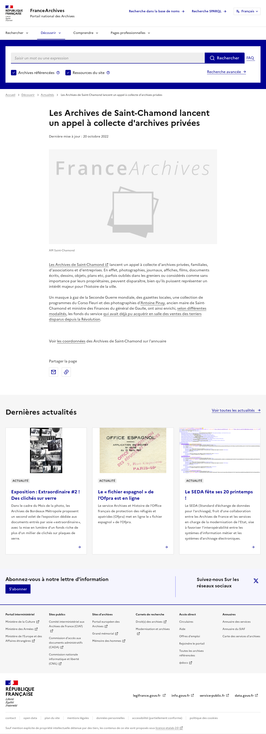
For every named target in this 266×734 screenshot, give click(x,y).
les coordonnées (71, 341)
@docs (183, 663)
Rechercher (14, 33)
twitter (256, 580)
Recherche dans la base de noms (154, 11)
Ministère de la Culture (20, 622)
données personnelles (110, 718)
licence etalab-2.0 (167, 728)
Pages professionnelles (128, 33)
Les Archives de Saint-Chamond (76, 264)
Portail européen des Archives (106, 624)
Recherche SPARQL (206, 11)
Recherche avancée (224, 71)
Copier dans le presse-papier (66, 372)
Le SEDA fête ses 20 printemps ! (219, 495)
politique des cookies (204, 718)
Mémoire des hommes (106, 641)
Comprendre (83, 33)
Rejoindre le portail (192, 644)
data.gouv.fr (244, 695)
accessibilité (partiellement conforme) (157, 718)
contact (10, 718)
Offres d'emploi (189, 636)
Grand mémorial (103, 634)
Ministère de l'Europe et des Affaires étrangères (23, 638)
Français (247, 11)
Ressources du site (89, 72)
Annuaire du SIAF (234, 629)
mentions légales (78, 718)
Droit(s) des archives (149, 622)
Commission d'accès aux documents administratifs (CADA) (65, 642)
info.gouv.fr (180, 695)
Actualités (47, 95)
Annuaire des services (237, 622)
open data (30, 718)
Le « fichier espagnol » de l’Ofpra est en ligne (126, 495)
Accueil (10, 95)
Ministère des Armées (19, 629)
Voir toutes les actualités (234, 410)
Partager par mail (53, 372)
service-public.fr (212, 695)
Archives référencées (36, 72)
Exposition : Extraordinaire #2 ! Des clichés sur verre (45, 495)
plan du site (52, 718)
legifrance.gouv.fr (147, 695)
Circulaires (186, 622)
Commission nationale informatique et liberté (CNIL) (64, 659)
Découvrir (48, 33)
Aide (182, 629)
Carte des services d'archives (241, 636)
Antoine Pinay (153, 303)
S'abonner (18, 589)
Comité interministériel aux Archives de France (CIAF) (66, 624)
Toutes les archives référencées (191, 653)
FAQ (250, 58)
